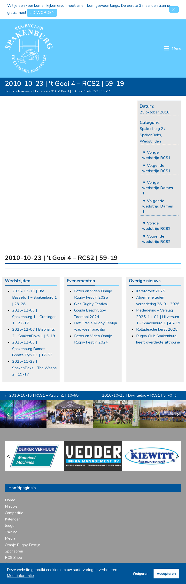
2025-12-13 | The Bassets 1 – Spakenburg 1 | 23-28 (34, 297)
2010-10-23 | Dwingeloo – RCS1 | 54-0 (139, 396)
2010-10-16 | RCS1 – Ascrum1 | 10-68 (42, 396)
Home (10, 91)
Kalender (12, 519)
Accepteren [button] (166, 574)
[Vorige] (8, 414)
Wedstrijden (150, 141)
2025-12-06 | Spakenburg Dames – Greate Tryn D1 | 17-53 (32, 349)
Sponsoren (14, 551)
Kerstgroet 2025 (150, 291)
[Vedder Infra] (93, 456)
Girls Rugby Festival (91, 304)
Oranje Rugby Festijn (22, 545)
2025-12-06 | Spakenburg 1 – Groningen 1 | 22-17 (34, 317)
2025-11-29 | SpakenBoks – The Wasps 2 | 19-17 (34, 368)
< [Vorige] (8, 456)
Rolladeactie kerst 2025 (157, 329)
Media (10, 538)
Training (11, 532)
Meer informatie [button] (20, 576)
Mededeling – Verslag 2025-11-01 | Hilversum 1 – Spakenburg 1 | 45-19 (158, 317)
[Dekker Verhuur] (34, 456)
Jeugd (10, 525)
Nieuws (24, 91)
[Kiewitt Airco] (151, 456)
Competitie (14, 513)
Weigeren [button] (141, 574)
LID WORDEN (41, 12)
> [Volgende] (177, 456)
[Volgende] (177, 414)
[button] (174, 9)
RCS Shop (13, 557)
